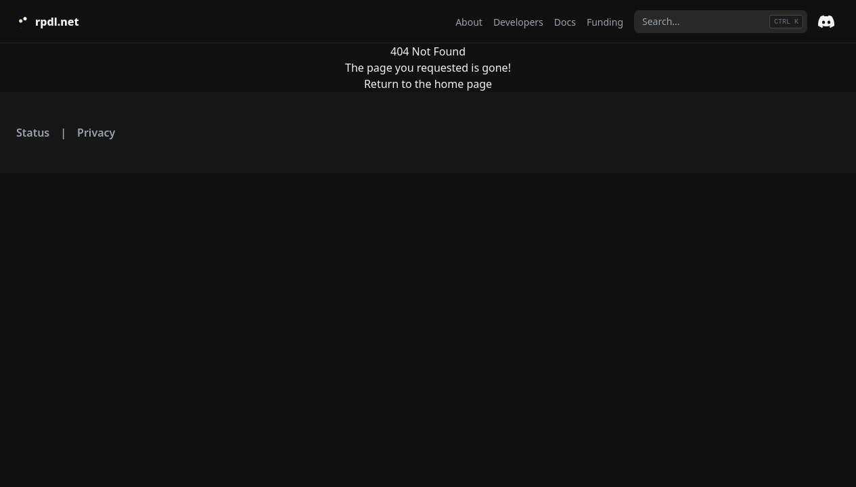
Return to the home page (428, 83)
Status (32, 132)
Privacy (96, 132)
